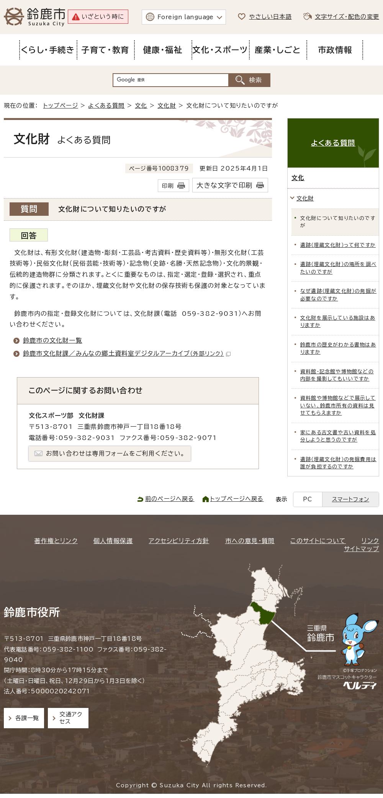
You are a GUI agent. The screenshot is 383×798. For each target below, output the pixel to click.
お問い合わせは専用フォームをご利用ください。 (115, 453)
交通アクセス (70, 717)
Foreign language (185, 17)
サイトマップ (361, 549)
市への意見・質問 (250, 541)
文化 (141, 105)
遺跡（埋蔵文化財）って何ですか (338, 245)
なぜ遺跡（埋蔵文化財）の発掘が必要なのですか (338, 295)
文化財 (166, 105)
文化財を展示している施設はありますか (337, 321)
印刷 (167, 186)
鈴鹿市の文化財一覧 (52, 340)
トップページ (60, 105)
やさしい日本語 (270, 17)
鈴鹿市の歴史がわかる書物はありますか (338, 348)
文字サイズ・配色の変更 (347, 17)
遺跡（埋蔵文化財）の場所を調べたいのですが (338, 268)
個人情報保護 (113, 541)
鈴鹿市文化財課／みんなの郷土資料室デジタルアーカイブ (127, 353)
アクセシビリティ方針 (179, 541)
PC (307, 499)
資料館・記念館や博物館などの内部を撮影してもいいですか (337, 375)
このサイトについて (318, 541)
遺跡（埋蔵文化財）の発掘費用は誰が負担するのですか (338, 463)
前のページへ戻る (170, 499)
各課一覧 (27, 718)
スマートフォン (350, 499)
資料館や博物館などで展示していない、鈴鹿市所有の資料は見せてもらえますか (338, 405)
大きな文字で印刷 (224, 185)
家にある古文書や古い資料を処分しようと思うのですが (338, 436)
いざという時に (103, 17)
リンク (370, 541)
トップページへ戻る (237, 499)
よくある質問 (106, 105)
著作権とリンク (55, 541)
